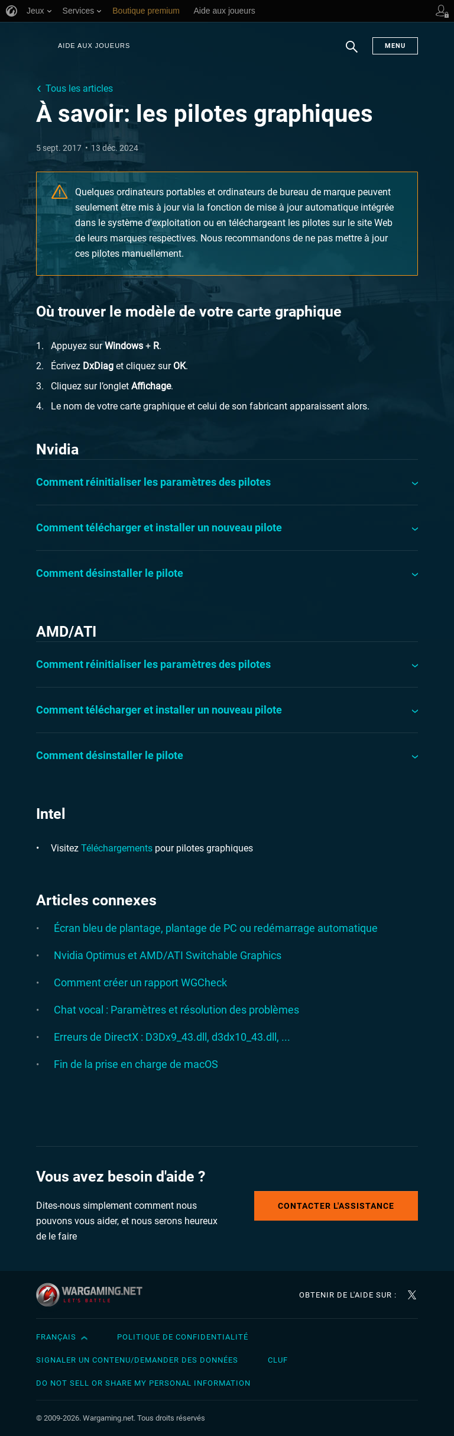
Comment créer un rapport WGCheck (140, 982)
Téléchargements (117, 848)
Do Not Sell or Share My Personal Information (143, 1383)
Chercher (352, 52)
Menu (395, 46)
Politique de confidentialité (182, 1336)
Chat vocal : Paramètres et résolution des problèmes (176, 1009)
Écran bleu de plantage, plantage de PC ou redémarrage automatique (216, 928)
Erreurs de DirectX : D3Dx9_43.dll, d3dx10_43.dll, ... (172, 1037)
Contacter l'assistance (336, 1206)
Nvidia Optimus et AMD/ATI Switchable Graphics (167, 955)
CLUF (278, 1360)
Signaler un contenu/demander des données (137, 1360)
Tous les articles (79, 88)
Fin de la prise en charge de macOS (136, 1064)
